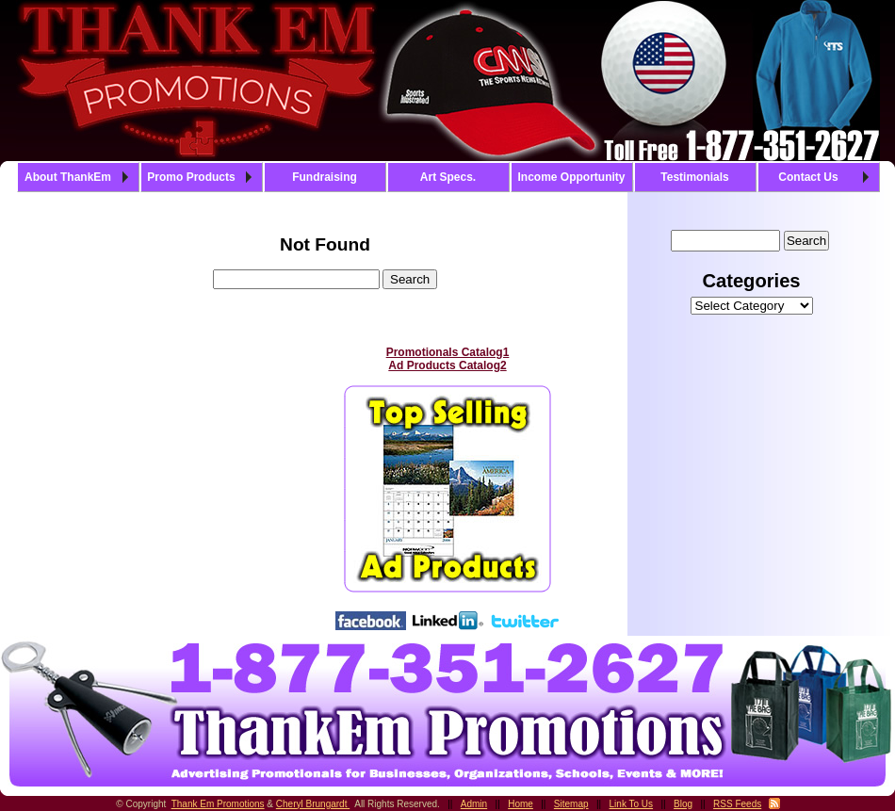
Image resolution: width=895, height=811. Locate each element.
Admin (474, 804)
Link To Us (632, 804)
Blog (683, 804)
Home (520, 804)
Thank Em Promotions (218, 804)
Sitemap (571, 804)
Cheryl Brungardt (313, 804)
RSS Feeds (737, 804)
